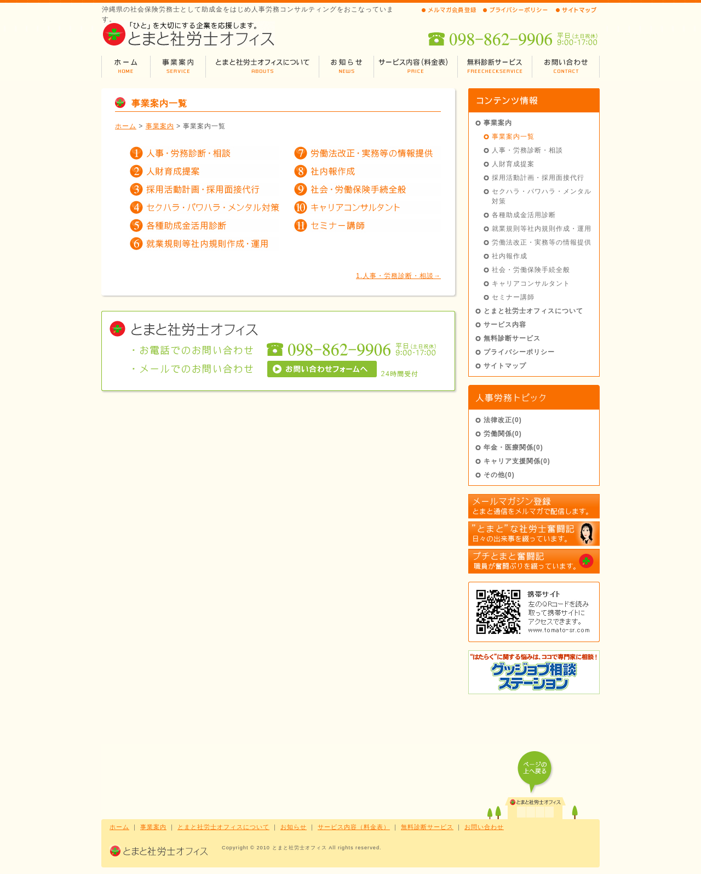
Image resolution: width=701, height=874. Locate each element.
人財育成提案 (513, 164)
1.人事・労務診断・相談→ (398, 276)
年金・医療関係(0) (513, 447)
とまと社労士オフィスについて (533, 311)
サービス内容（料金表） (354, 827)
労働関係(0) (503, 434)
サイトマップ (505, 366)
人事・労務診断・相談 (527, 150)
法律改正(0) (503, 420)
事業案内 (160, 126)
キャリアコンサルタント (531, 283)
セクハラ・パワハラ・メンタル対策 (541, 196)
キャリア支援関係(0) (517, 461)
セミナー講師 (513, 297)
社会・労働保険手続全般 (531, 270)
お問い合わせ (484, 827)
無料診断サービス (512, 338)
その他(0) (499, 475)
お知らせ (293, 827)
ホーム (125, 126)
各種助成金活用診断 (524, 215)
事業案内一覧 (513, 136)
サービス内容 (505, 324)
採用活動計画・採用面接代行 (538, 177)
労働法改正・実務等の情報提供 (541, 242)
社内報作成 (509, 256)
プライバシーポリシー (519, 352)
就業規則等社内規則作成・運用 (541, 228)
